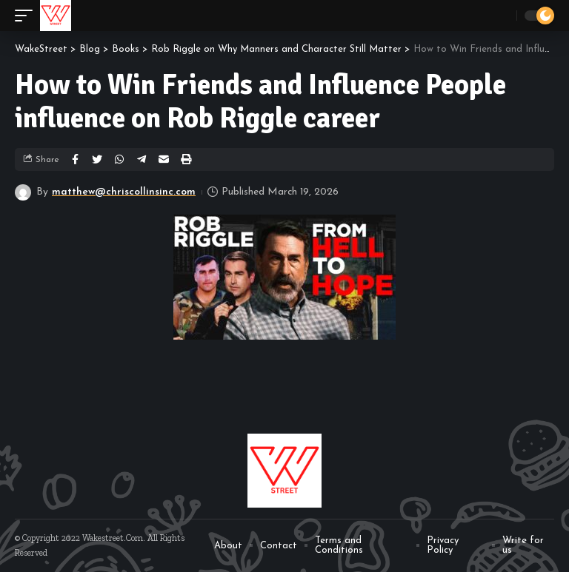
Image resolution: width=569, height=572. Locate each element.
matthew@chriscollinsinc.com (124, 192)
